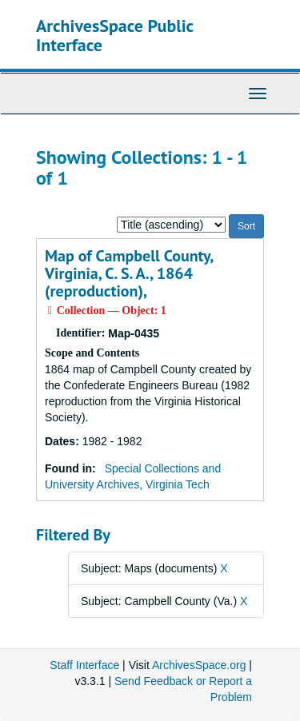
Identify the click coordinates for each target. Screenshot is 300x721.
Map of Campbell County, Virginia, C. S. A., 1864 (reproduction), (129, 273)
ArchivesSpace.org (199, 665)
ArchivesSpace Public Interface (115, 35)
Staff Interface (84, 665)
